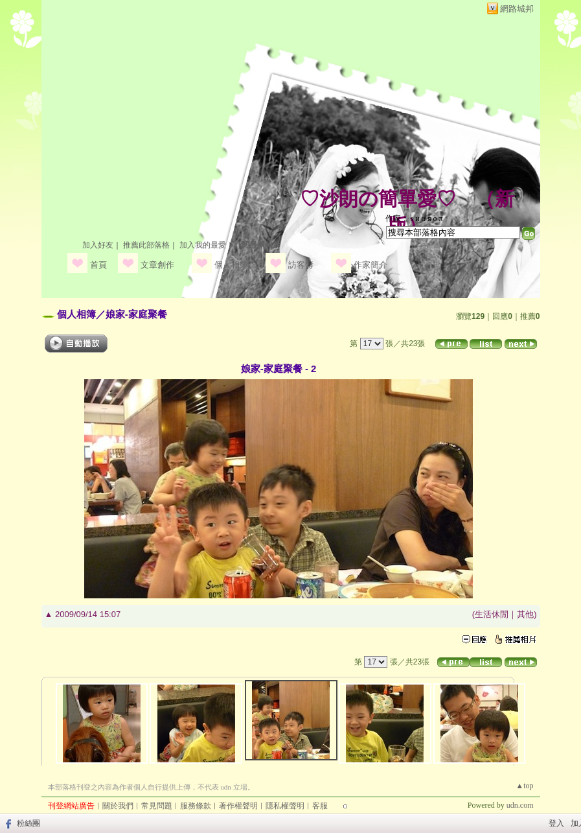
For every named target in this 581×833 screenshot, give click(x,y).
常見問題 (156, 805)
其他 (525, 614)
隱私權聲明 (285, 805)
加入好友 (97, 245)
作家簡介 (370, 265)
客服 (320, 805)
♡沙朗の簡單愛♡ (378, 198)
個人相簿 (231, 265)
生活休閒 (491, 614)
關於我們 (117, 805)
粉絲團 (28, 823)
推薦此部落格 (146, 245)
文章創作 (157, 265)
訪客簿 (300, 265)
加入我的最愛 (202, 245)
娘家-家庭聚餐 (136, 314)
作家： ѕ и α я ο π (414, 218)
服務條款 (195, 805)
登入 (556, 823)
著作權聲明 (238, 805)
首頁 (98, 265)
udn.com (520, 805)
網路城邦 (517, 9)
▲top (524, 785)
